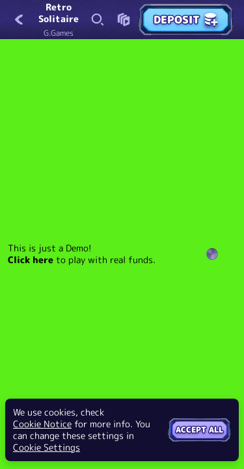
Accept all (199, 429)
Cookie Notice (42, 424)
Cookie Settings (46, 447)
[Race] (123, 19)
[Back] (19, 19)
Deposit (186, 19)
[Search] (97, 19)
